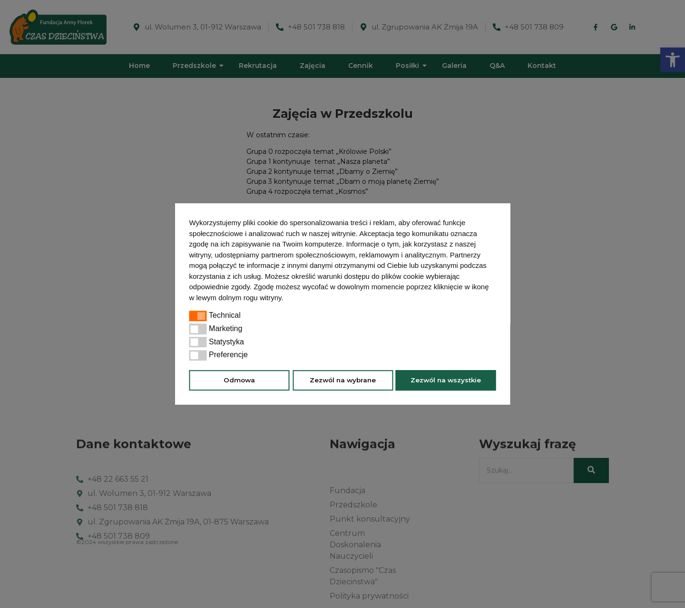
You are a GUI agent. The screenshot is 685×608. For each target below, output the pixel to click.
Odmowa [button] (239, 380)
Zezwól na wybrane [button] (343, 380)
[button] (286, 298)
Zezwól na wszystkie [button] (446, 380)
